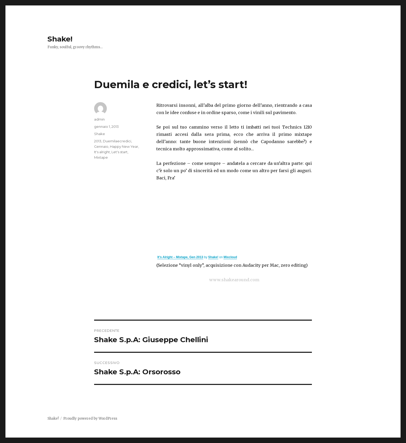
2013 (97, 141)
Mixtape (101, 157)
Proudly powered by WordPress (90, 418)
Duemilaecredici (117, 141)
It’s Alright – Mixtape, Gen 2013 (180, 257)
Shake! (59, 38)
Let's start (119, 152)
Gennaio (101, 146)
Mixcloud (230, 257)
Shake (99, 134)
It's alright (102, 152)
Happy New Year (124, 146)
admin (99, 119)
